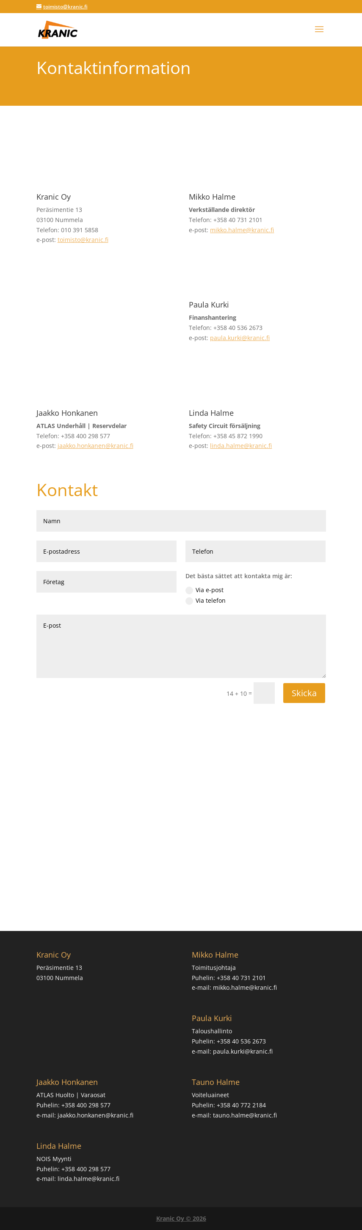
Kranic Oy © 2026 (181, 1218)
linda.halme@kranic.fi (241, 446)
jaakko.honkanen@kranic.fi (95, 446)
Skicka (304, 693)
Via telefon (205, 600)
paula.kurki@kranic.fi (240, 338)
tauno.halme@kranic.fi (245, 1115)
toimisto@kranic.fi (83, 240)
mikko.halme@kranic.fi (242, 230)
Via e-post (204, 590)
